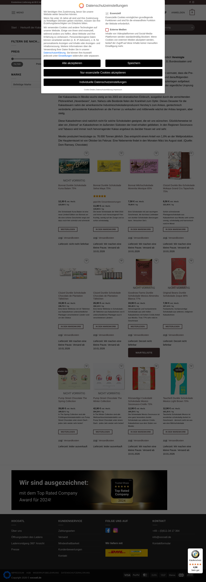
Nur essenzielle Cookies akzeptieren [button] (103, 72)
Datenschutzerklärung (55, 52)
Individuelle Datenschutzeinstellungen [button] (103, 82)
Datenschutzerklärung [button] (104, 89)
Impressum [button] (118, 89)
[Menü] (201, 550)
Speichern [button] (134, 63)
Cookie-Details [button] (89, 89)
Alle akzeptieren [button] (72, 63)
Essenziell (114, 13)
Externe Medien (117, 29)
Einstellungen (65, 55)
